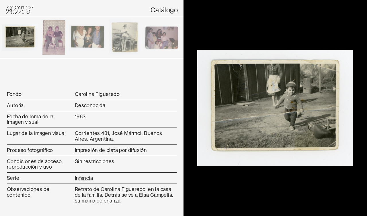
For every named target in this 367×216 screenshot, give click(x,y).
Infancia (84, 178)
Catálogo (164, 10)
